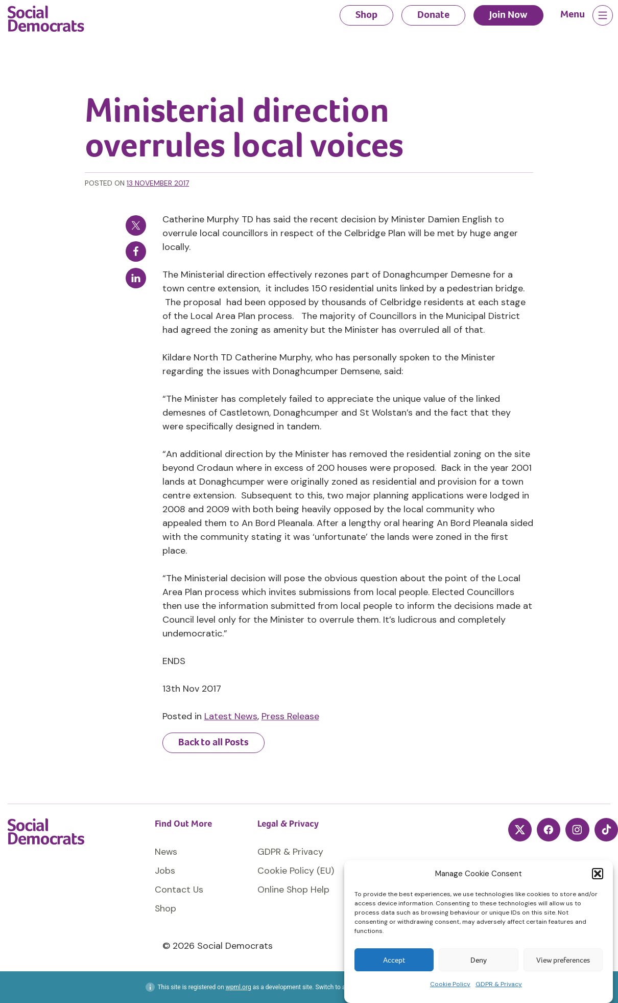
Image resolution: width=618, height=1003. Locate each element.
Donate (433, 14)
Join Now (508, 14)
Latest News (230, 716)
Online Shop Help (293, 889)
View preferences (563, 960)
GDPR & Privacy (499, 984)
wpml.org (238, 987)
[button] (597, 874)
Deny (478, 960)
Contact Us (179, 889)
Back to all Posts (213, 742)
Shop (366, 14)
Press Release (290, 716)
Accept (394, 960)
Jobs (165, 870)
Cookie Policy (450, 984)
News (166, 852)
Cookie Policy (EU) (296, 870)
